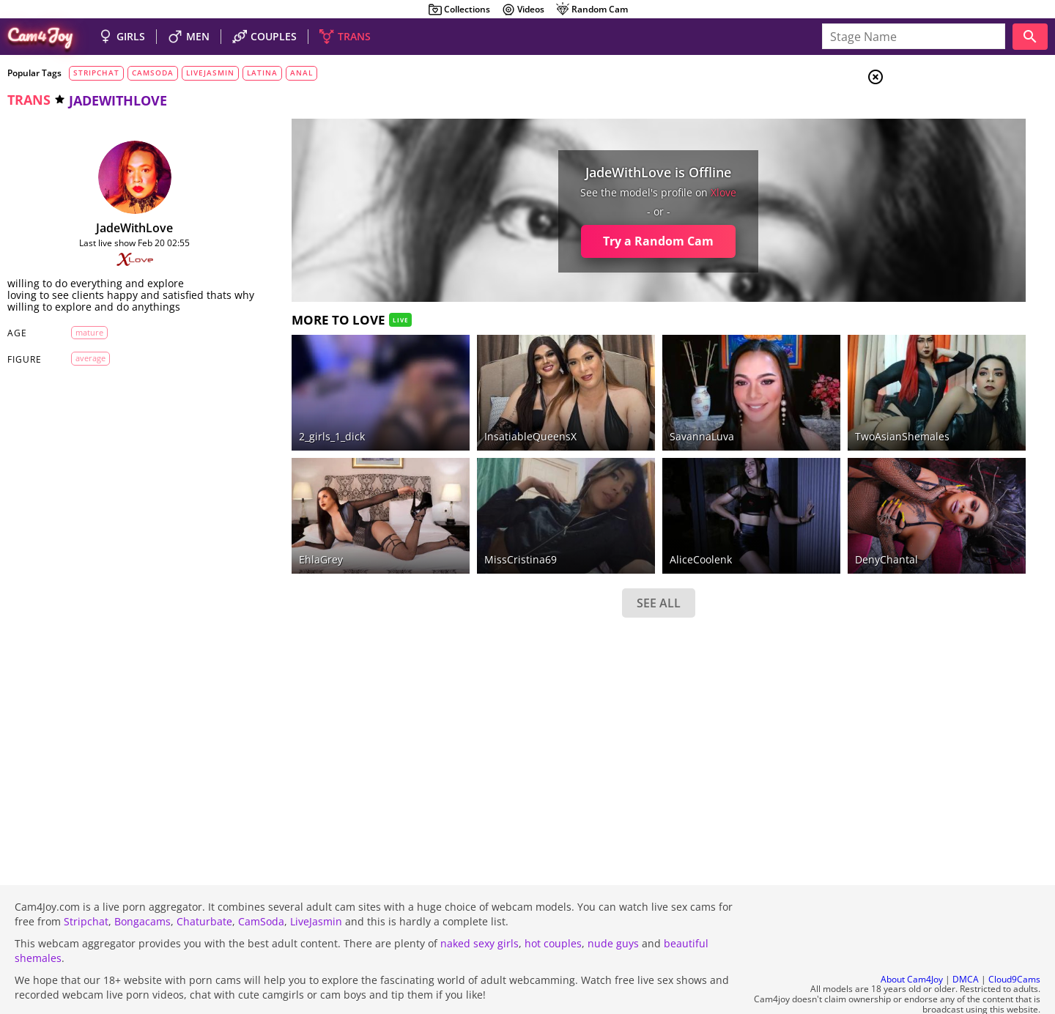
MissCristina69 (448, 519)
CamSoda (261, 882)
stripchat (96, 72)
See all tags (973, 774)
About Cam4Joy (912, 939)
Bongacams (142, 882)
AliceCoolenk (597, 519)
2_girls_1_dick (290, 416)
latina (262, 72)
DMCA (965, 939)
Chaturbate (204, 882)
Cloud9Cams (1014, 939)
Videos (522, 9)
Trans (931, 168)
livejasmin (210, 72)
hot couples (553, 904)
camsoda (153, 72)
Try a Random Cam (555, 241)
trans (29, 99)
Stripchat (86, 882)
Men (927, 150)
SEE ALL (555, 563)
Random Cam (591, 9)
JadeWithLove (113, 228)
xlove (621, 192)
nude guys (613, 904)
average (80, 369)
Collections (459, 9)
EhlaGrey (279, 519)
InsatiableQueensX (458, 416)
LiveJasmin (316, 882)
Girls (930, 114)
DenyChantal (752, 519)
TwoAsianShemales (768, 416)
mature (79, 343)
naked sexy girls (479, 904)
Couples (935, 132)
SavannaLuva (598, 416)
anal (301, 72)
